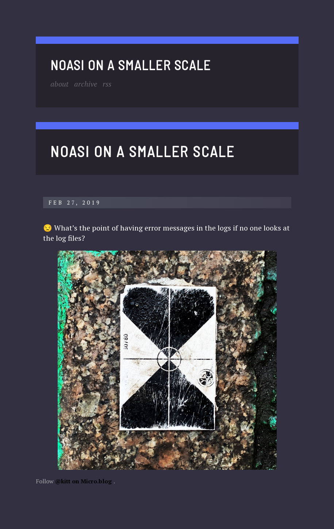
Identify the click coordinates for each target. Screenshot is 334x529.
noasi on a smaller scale (130, 65)
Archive (85, 84)
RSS (107, 84)
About (59, 84)
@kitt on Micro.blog (83, 481)
